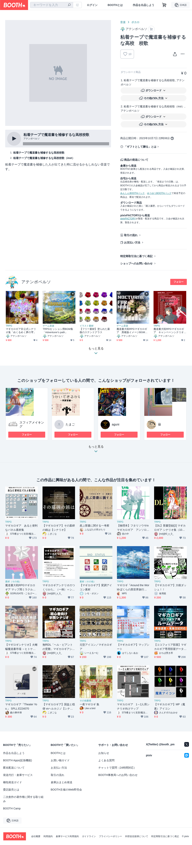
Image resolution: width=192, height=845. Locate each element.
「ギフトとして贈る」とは (140, 146)
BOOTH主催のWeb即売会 (66, 789)
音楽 (123, 22)
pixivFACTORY (128, 218)
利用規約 (48, 836)
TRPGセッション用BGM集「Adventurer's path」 (58, 331)
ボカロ (135, 22)
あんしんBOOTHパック (132, 193)
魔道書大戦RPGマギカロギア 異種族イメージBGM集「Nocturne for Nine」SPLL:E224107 (132, 331)
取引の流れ (131, 235)
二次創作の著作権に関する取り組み (23, 799)
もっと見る (96, 450)
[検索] (69, 5)
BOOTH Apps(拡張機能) (17, 760)
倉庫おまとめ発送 (61, 782)
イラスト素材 (86, 326)
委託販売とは (11, 789)
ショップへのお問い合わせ (136, 263)
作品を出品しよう (143, 5)
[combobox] (51, 5)
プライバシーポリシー (110, 836)
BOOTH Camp (12, 808)
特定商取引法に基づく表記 (136, 256)
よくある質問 (106, 760)
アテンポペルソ (36, 282)
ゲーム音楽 (48, 326)
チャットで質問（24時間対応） (117, 767)
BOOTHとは (115, 5)
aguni (115, 424)
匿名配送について (14, 767)
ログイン (92, 5)
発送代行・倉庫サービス (18, 774)
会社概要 (35, 836)
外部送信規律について (136, 836)
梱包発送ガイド (12, 782)
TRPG (9, 326)
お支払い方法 (132, 242)
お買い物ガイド (60, 760)
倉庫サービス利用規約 (67, 836)
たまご (70, 424)
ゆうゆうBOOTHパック (159, 193)
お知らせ (103, 753)
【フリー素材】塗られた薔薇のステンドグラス (95, 331)
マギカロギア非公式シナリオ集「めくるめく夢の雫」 (21, 331)
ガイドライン (89, 836)
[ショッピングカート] (164, 5)
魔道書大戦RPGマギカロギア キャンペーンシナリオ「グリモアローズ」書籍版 (169, 331)
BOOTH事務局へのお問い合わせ (118, 774)
